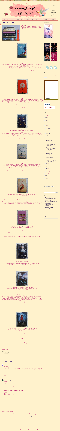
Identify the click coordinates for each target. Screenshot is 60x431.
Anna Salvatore (6, 365)
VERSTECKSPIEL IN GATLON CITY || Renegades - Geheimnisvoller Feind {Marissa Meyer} (50, 216)
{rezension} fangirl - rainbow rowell (50, 142)
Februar (47, 170)
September (48, 133)
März (47, 168)
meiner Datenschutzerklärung (27, 416)
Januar (47, 171)
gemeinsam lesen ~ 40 (49, 157)
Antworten (5, 376)
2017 (46, 127)
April (47, 166)
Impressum (45, 19)
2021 (46, 120)
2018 (46, 125)
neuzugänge (6, 358)
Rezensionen (17, 19)
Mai (47, 165)
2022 (46, 119)
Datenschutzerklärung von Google (7, 417)
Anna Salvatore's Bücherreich (49, 214)
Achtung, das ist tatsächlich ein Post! (51, 198)
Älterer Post (40, 421)
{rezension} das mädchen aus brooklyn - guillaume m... (51, 161)
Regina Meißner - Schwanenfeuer (50, 212)
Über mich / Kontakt (10, 19)
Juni (47, 163)
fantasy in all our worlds (49, 207)
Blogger (39, 429)
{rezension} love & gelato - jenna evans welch (50, 149)
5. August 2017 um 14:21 (12, 380)
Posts (4, 19)
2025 (46, 114)
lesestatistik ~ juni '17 (49, 159)
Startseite (22, 421)
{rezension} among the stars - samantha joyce (51, 145)
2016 (46, 173)
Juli (47, 136)
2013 (46, 178)
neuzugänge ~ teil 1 (49, 153)
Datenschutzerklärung (52, 19)
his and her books (48, 203)
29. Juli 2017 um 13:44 (12, 365)
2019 (46, 123)
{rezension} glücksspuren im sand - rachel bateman (50, 138)
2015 (46, 175)
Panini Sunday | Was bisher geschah (51, 201)
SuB (21, 19)
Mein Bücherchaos (48, 211)
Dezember (48, 128)
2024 (46, 115)
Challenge (40, 19)
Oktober (47, 131)
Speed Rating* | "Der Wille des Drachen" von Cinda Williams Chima (50, 209)
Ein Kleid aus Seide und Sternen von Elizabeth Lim (51, 205)
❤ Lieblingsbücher (27, 19)
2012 (46, 180)
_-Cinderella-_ (6, 380)
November (48, 130)
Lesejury (23, 226)
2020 (46, 122)
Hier (17, 289)
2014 (46, 177)
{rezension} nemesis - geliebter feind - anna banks (51, 151)
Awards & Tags (34, 19)
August (47, 135)
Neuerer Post (4, 421)
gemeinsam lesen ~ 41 (49, 147)
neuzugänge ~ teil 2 (49, 140)
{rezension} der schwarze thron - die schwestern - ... (50, 155)
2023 (46, 117)
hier (32, 227)
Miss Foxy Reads (48, 200)
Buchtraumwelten (48, 197)
